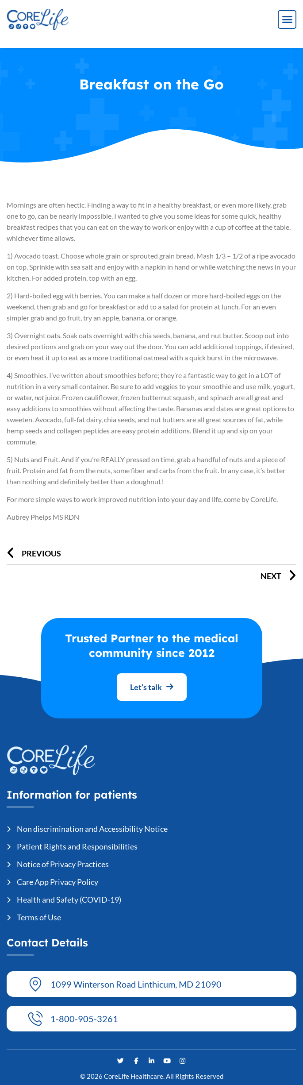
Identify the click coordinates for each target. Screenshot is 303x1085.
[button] (287, 19)
